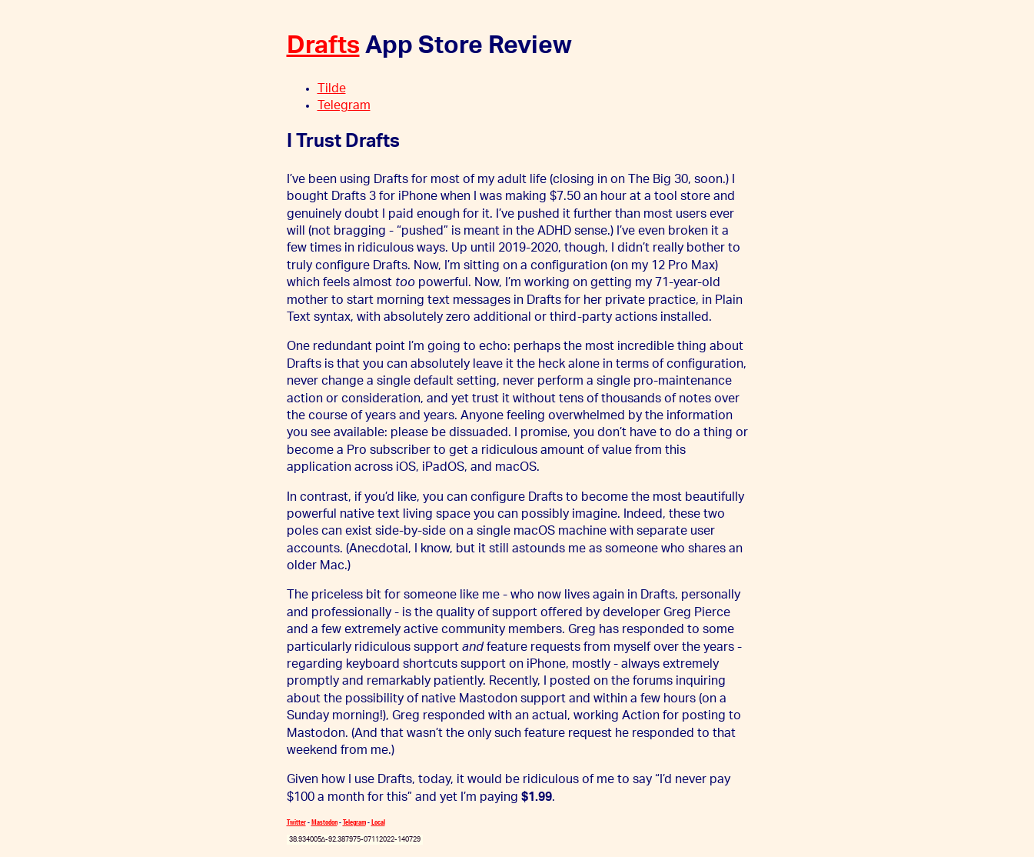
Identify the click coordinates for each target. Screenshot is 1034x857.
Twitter (296, 822)
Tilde (332, 88)
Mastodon (324, 822)
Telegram (344, 105)
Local (378, 822)
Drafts (323, 45)
